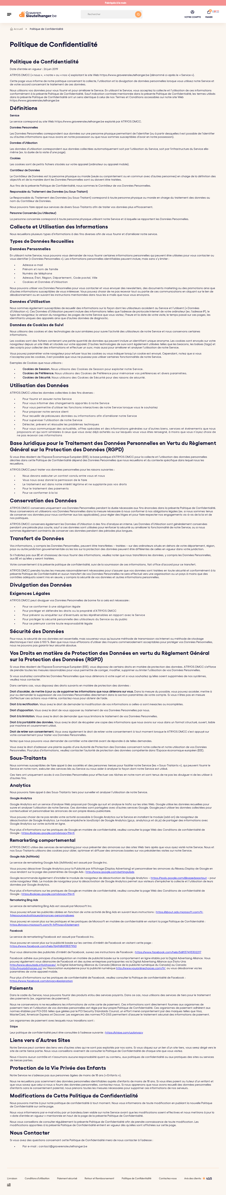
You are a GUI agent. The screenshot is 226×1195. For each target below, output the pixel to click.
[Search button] (138, 14)
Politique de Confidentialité (136, 1178)
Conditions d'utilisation (37, 1178)
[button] (9, 14)
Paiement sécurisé (67, 1178)
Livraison (12, 1178)
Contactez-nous (168, 1178)
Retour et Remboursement (99, 1178)
